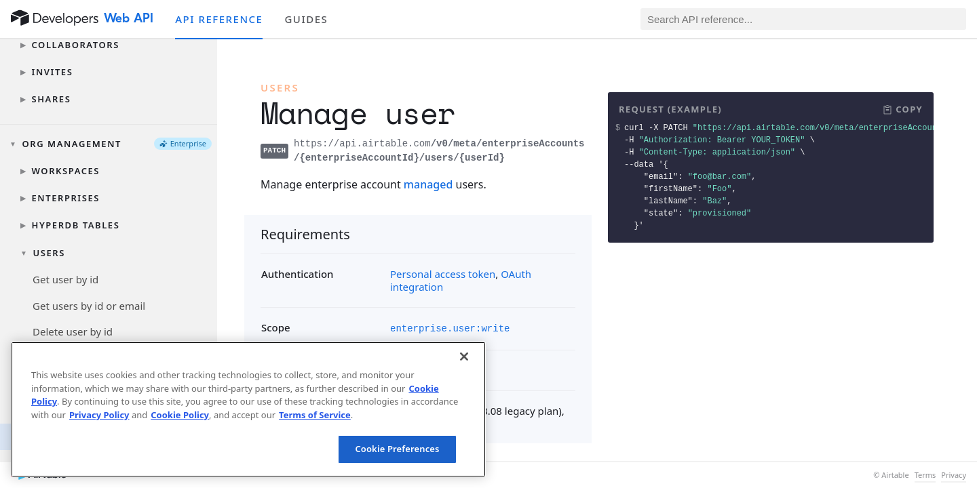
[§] (249, 233)
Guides (306, 19)
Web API (128, 18)
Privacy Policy (99, 415)
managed (428, 184)
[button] (902, 110)
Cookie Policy (180, 415)
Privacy (953, 475)
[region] (248, 409)
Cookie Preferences (397, 449)
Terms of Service (315, 415)
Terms (925, 475)
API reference (219, 19)
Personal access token (442, 274)
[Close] (464, 356)
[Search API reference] (803, 19)
